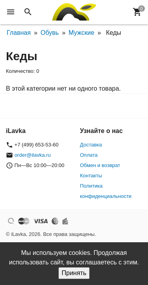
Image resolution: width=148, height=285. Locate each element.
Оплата (89, 155)
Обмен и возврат (100, 165)
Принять (74, 273)
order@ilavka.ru (33, 155)
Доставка (91, 145)
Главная (19, 32)
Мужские (81, 32)
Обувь (50, 32)
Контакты (91, 176)
